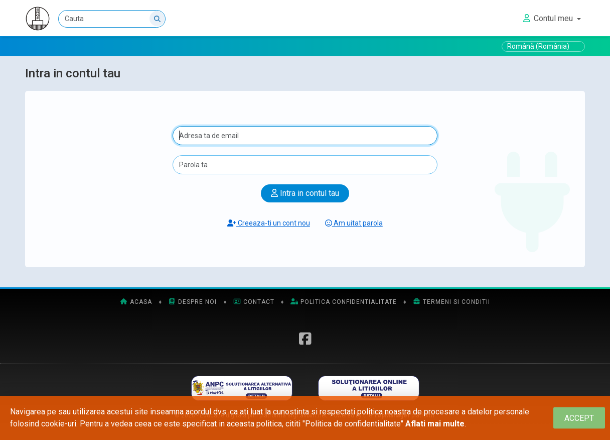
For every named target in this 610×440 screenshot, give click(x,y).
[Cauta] (112, 19)
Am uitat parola (354, 223)
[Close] (579, 418)
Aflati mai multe (435, 423)
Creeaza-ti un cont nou (268, 223)
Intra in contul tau (305, 193)
